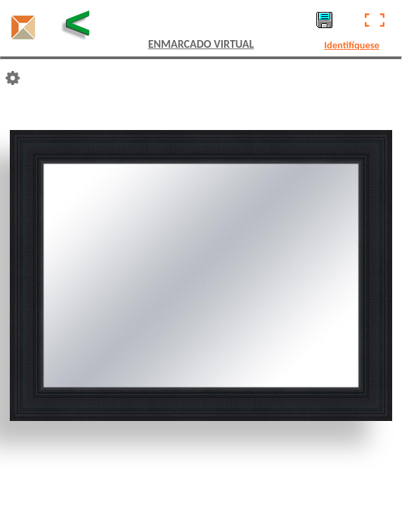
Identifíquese (351, 45)
